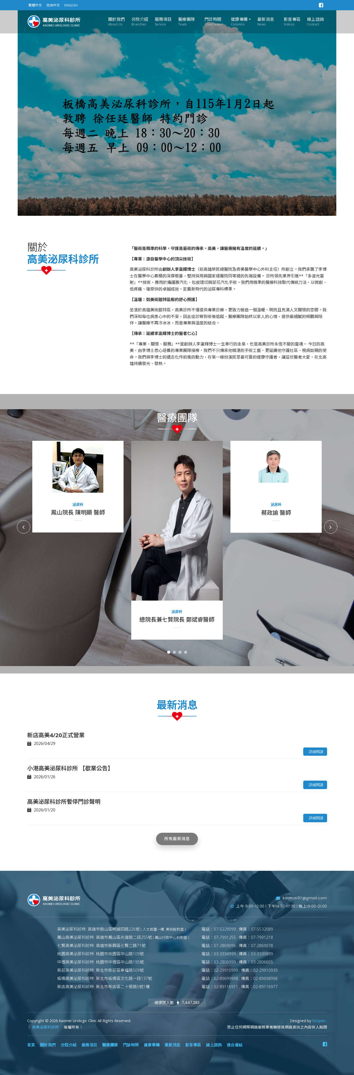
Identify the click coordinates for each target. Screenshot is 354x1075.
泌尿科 (78, 504)
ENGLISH (71, 5)
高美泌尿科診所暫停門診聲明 (63, 801)
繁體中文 (35, 5)
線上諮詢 (315, 21)
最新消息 (265, 21)
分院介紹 (140, 21)
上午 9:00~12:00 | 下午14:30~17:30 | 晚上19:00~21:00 (278, 906)
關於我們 (116, 21)
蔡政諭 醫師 (276, 512)
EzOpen (319, 1020)
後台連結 (235, 1045)
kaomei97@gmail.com (301, 898)
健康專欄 (239, 21)
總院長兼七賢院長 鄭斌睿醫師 (176, 619)
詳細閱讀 (316, 751)
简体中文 (53, 5)
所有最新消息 (177, 839)
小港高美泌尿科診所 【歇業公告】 (70, 768)
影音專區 (292, 21)
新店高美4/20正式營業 (56, 735)
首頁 (31, 1045)
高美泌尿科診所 (46, 1027)
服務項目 (163, 21)
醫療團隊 (186, 21)
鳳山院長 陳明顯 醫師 (78, 512)
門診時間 (214, 21)
